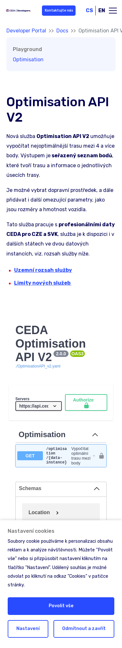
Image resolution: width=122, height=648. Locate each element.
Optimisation (28, 59)
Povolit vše (61, 606)
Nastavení (28, 628)
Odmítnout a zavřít (84, 628)
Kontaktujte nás (58, 10)
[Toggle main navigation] (113, 10)
